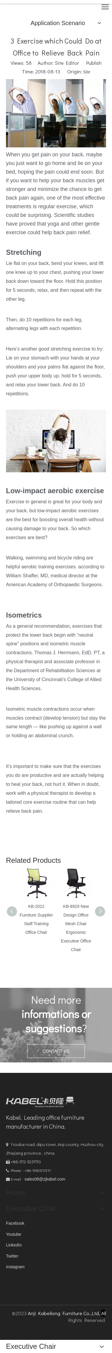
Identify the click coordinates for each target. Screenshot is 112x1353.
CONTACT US (56, 1051)
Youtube (13, 1234)
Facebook (15, 1223)
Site (86, 72)
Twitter (12, 1256)
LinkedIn (14, 1245)
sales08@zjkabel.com (44, 1179)
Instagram (15, 1266)
